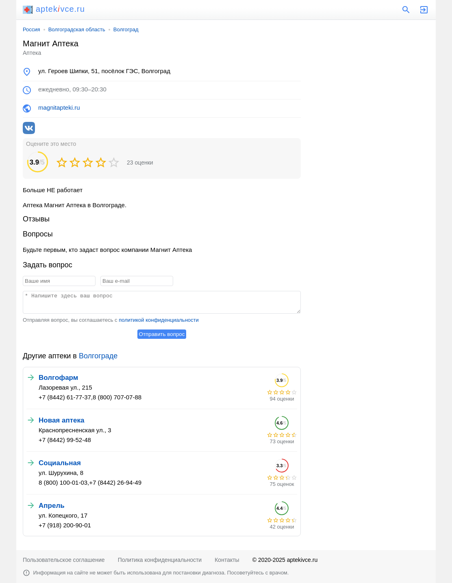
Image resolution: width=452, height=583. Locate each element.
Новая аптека (61, 420)
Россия (31, 29)
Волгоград (126, 29)
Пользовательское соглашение (64, 560)
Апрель (52, 505)
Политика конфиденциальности (160, 560)
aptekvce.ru (54, 8)
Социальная (60, 463)
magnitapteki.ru (59, 107)
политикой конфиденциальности (159, 320)
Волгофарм (58, 377)
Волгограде (98, 356)
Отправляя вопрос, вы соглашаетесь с (111, 320)
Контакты (227, 560)
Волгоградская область (76, 29)
